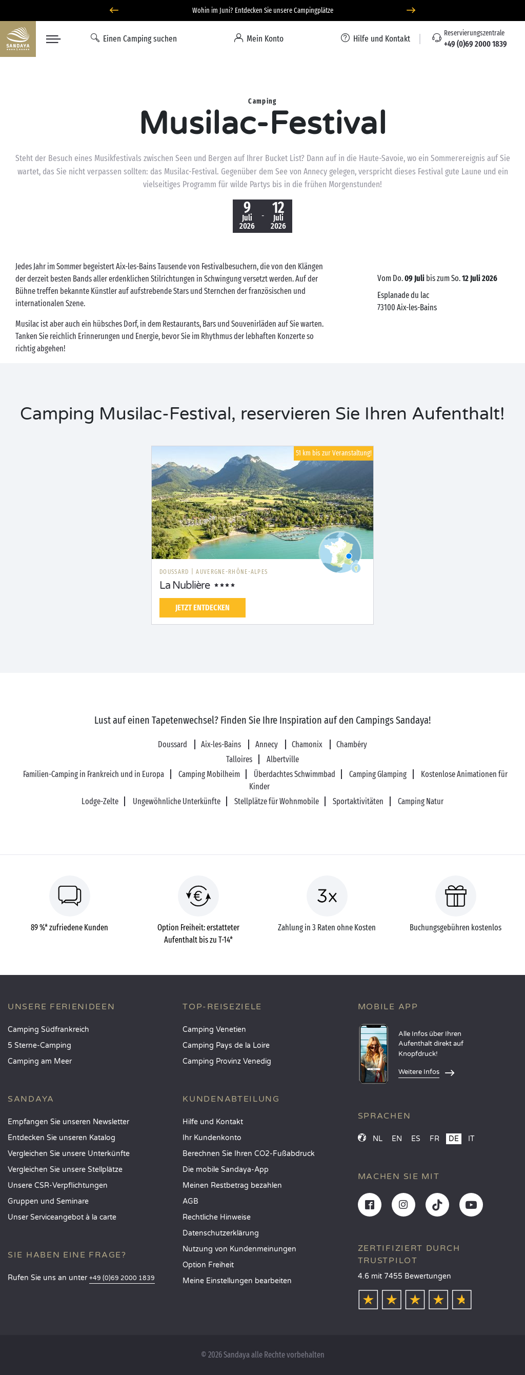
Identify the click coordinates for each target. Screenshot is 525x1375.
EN (397, 1138)
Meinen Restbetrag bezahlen (232, 1185)
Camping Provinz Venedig (227, 1061)
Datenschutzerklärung (221, 1233)
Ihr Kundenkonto (212, 1137)
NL (377, 1138)
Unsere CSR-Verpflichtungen (58, 1185)
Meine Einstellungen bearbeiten (237, 1281)
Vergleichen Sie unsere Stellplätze (65, 1169)
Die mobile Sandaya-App (226, 1169)
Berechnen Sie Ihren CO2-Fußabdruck (249, 1153)
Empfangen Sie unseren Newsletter (68, 1122)
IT (471, 1138)
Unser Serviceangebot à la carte (62, 1217)
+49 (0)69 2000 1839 (122, 1278)
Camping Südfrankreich (48, 1029)
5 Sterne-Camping (39, 1045)
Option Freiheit (208, 1265)
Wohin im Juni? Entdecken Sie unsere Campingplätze (262, 10)
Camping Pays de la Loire (226, 1045)
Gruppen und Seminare (48, 1201)
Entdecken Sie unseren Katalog (61, 1137)
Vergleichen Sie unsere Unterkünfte (69, 1153)
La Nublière (184, 586)
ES (415, 1138)
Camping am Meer (40, 1061)
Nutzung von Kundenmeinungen (239, 1249)
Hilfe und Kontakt (213, 1122)
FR (434, 1138)
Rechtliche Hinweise (217, 1217)
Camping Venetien (214, 1029)
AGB (190, 1201)
